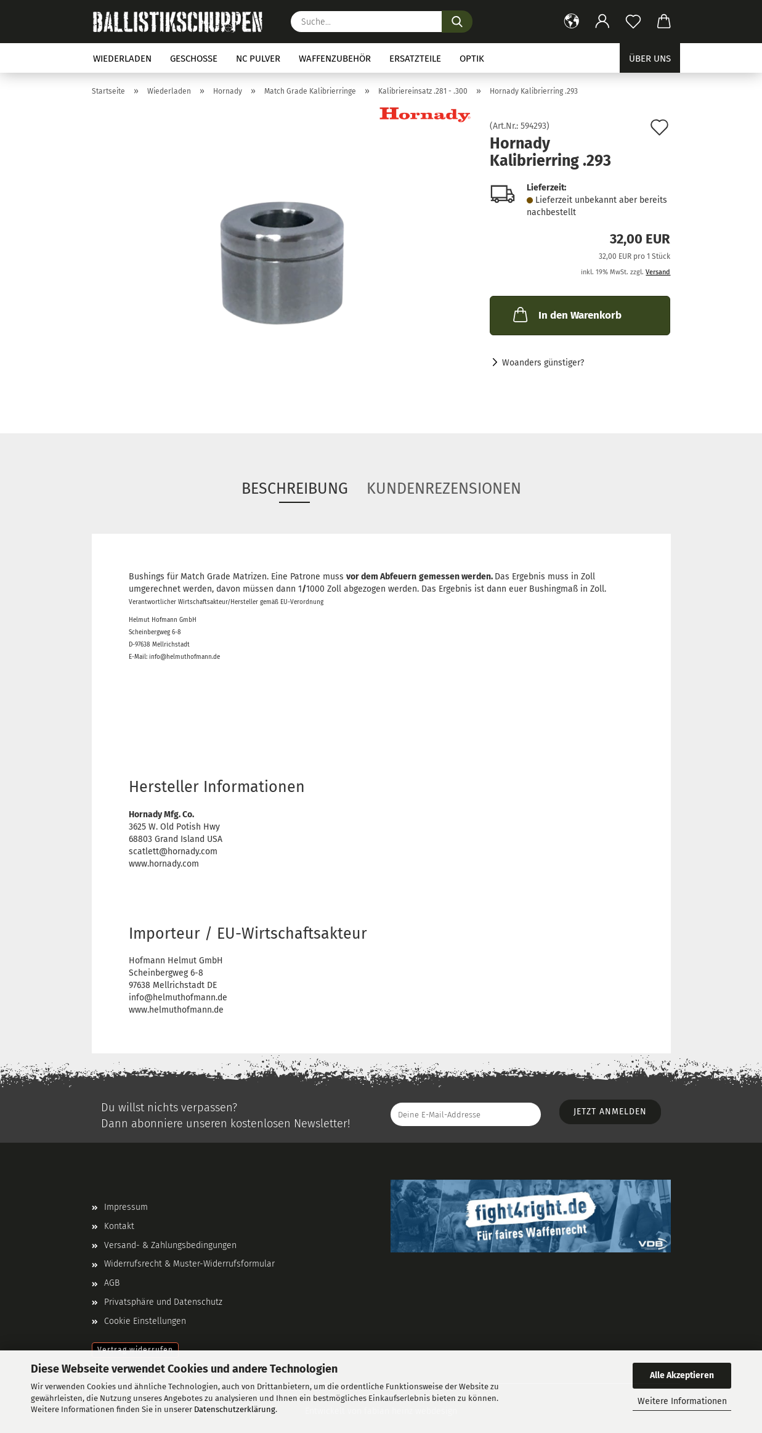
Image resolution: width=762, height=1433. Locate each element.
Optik (472, 58)
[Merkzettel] (633, 21)
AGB (112, 1283)
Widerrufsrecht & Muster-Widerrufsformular (189, 1264)
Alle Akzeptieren (682, 1375)
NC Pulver (258, 58)
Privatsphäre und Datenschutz (163, 1302)
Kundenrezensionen (444, 489)
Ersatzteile (415, 58)
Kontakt (119, 1226)
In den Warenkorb (566, 314)
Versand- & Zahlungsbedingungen (170, 1245)
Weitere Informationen (682, 1401)
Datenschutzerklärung (234, 1409)
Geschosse (193, 58)
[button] (571, 21)
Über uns (650, 58)
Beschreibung (294, 489)
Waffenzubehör (335, 58)
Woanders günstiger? (543, 362)
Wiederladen (122, 58)
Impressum (126, 1207)
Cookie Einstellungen (145, 1321)
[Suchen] (457, 21)
